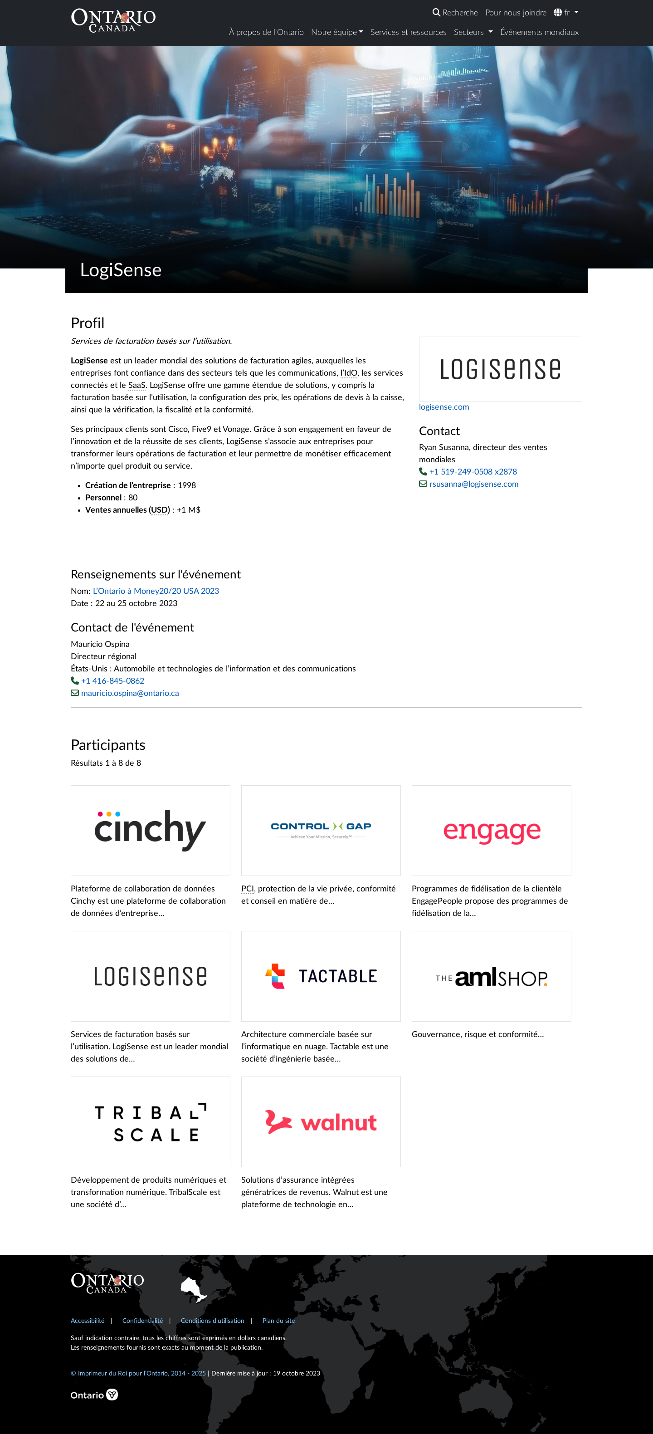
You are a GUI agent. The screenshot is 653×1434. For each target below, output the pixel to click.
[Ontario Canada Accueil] (113, 20)
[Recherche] (455, 13)
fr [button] (563, 13)
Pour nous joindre (515, 13)
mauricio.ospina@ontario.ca (130, 694)
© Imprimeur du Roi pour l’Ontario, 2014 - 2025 (138, 1373)
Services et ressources (408, 33)
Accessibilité (87, 1320)
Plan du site (279, 1320)
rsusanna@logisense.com (469, 484)
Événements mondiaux (539, 33)
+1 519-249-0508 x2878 (473, 472)
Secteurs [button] (470, 33)
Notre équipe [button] (334, 33)
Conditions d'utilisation (212, 1320)
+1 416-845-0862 (112, 681)
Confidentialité (142, 1320)
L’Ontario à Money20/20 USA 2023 (156, 591)
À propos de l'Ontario (266, 33)
